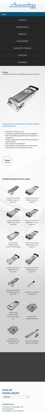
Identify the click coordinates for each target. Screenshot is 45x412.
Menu (3, 14)
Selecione (7, 397)
